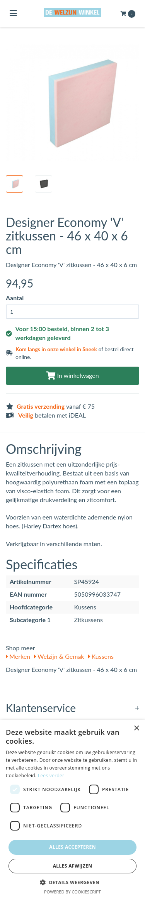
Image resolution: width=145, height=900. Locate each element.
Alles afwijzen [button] (72, 866)
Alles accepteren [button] (72, 847)
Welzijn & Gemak (59, 656)
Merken (18, 656)
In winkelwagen (72, 375)
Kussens (101, 656)
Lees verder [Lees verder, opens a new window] (51, 775)
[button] (72, 882)
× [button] (136, 728)
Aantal (15, 297)
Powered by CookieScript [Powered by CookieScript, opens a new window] (72, 892)
